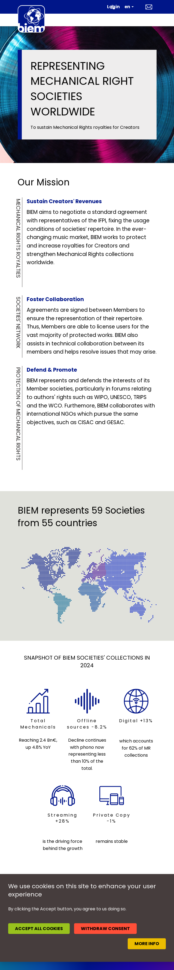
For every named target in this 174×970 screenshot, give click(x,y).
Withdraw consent (105, 928)
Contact (148, 7)
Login (113, 7)
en (127, 7)
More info (147, 943)
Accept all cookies (39, 928)
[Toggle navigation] (149, 20)
